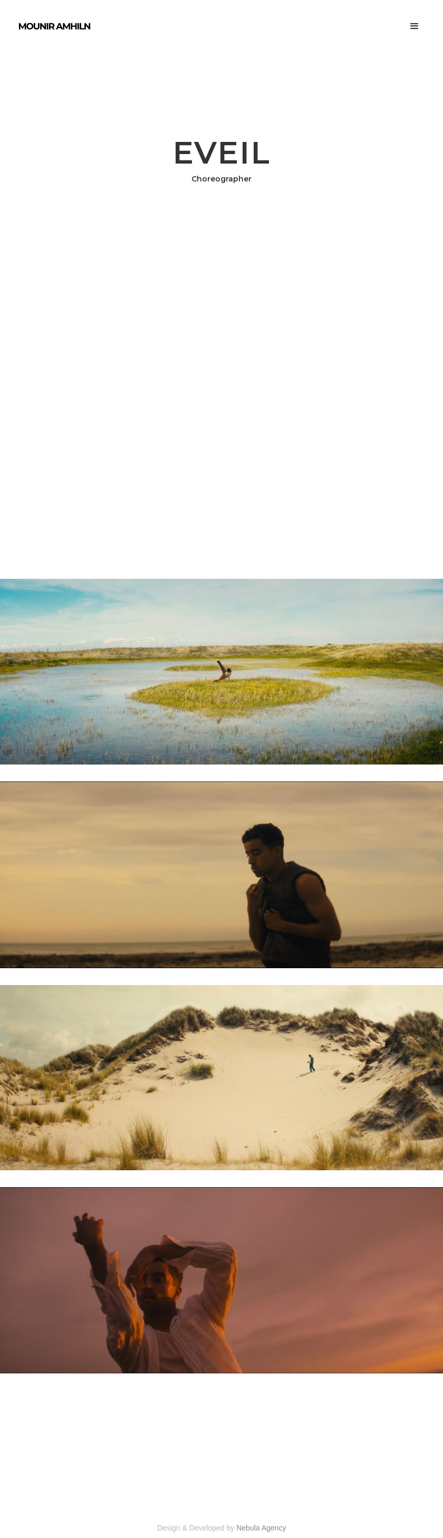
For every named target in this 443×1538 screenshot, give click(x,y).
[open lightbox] (221, 672)
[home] (55, 26)
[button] (414, 26)
